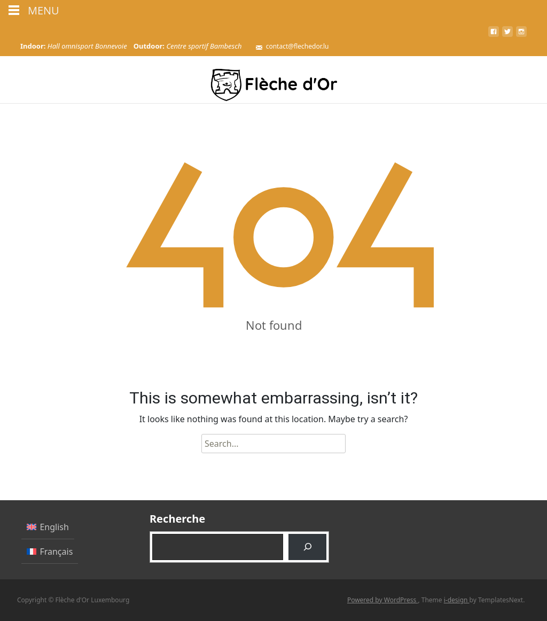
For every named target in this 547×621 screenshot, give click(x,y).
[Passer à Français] (49, 551)
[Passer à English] (47, 527)
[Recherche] (307, 547)
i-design (457, 599)
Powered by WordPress (382, 599)
